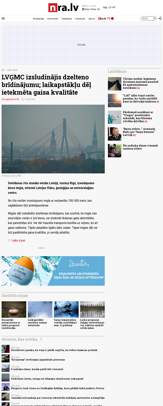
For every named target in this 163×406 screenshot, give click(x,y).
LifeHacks (80, 18)
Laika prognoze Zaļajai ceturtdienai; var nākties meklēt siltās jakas (92, 324)
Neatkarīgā (38, 18)
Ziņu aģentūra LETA (10, 99)
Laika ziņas (12, 69)
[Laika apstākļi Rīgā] (109, 7)
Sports (92, 18)
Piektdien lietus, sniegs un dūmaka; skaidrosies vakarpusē (47, 378)
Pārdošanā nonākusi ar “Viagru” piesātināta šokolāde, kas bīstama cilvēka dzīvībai (138, 116)
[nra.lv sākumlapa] (63, 7)
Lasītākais (117, 71)
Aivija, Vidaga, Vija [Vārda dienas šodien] (91, 9)
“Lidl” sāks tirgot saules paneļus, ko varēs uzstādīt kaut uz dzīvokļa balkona (140, 98)
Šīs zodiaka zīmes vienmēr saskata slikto (140, 147)
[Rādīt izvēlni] (3, 18)
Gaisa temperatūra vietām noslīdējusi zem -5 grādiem (65, 322)
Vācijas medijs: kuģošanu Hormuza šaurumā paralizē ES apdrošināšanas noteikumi (140, 83)
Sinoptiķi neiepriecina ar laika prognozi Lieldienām (11, 324)
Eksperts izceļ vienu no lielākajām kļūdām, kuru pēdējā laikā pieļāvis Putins (57, 388)
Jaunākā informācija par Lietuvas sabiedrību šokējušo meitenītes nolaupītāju (58, 397)
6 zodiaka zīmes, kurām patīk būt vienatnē (37, 369)
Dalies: (41, 248)
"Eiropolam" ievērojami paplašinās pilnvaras (38, 359)
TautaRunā (66, 18)
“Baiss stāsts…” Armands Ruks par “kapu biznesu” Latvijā (139, 131)
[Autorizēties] (160, 18)
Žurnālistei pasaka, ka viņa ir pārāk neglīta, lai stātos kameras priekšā (54, 350)
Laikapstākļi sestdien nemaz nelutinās (37, 322)
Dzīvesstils (52, 18)
